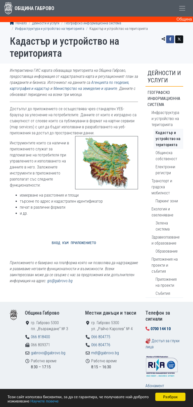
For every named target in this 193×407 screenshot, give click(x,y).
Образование (167, 251)
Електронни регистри (165, 169)
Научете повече (44, 401)
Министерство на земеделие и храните (85, 88)
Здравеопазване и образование (166, 240)
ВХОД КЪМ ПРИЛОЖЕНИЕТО (74, 243)
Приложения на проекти (166, 282)
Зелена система (163, 226)
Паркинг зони (167, 201)
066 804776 (100, 344)
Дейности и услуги (45, 23)
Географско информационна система (93, 23)
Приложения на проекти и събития (165, 265)
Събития (163, 293)
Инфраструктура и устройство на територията (49, 29)
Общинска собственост (166, 155)
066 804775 (100, 336)
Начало (18, 23)
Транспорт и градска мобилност (162, 187)
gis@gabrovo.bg (60, 280)
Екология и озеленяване (162, 212)
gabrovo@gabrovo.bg (48, 353)
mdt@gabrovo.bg (105, 353)
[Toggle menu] (182, 8)
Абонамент (155, 385)
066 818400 (40, 336)
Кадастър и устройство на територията (168, 138)
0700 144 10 (161, 328)
